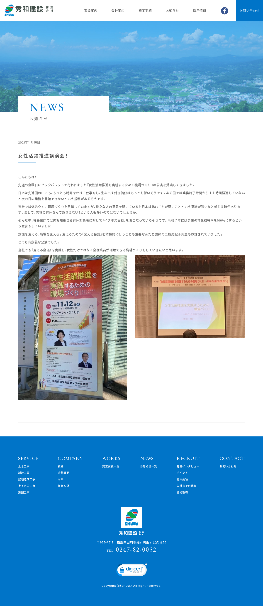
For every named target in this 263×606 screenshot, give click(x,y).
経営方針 (63, 485)
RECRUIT (188, 458)
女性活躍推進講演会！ (43, 155)
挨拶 (60, 466)
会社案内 (117, 10)
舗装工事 (23, 472)
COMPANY (70, 458)
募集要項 (182, 479)
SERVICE (28, 458)
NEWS (147, 458)
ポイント (182, 472)
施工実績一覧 (110, 466)
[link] (131, 571)
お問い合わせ (249, 10)
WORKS (111, 458)
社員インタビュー (188, 466)
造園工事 (23, 492)
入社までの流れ (187, 485)
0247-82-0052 (132, 549)
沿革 (60, 479)
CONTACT (232, 458)
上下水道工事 (26, 485)
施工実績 (145, 10)
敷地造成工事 (26, 479)
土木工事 (23, 466)
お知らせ (172, 10)
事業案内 (90, 10)
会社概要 (63, 472)
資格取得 (182, 492)
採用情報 (199, 10)
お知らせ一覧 (148, 466)
